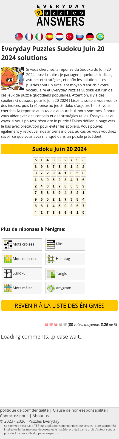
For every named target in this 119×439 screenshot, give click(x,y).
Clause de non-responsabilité (79, 410)
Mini (55, 244)
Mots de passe (20, 259)
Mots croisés (19, 244)
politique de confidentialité (24, 410)
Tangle (57, 274)
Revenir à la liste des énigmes (59, 305)
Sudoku (15, 273)
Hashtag (58, 259)
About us (40, 415)
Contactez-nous (14, 415)
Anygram (59, 288)
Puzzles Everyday (43, 421)
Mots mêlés (18, 288)
